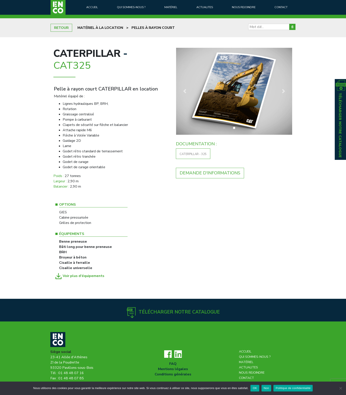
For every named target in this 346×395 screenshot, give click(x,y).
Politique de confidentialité (293, 388)
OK (255, 388)
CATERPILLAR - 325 (193, 154)
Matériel (170, 7)
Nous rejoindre (244, 7)
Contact (281, 7)
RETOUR (61, 27)
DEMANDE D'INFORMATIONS (210, 173)
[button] (185, 91)
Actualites (204, 7)
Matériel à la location (100, 27)
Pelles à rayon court (153, 27)
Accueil (92, 7)
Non (266, 388)
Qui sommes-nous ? (131, 7)
